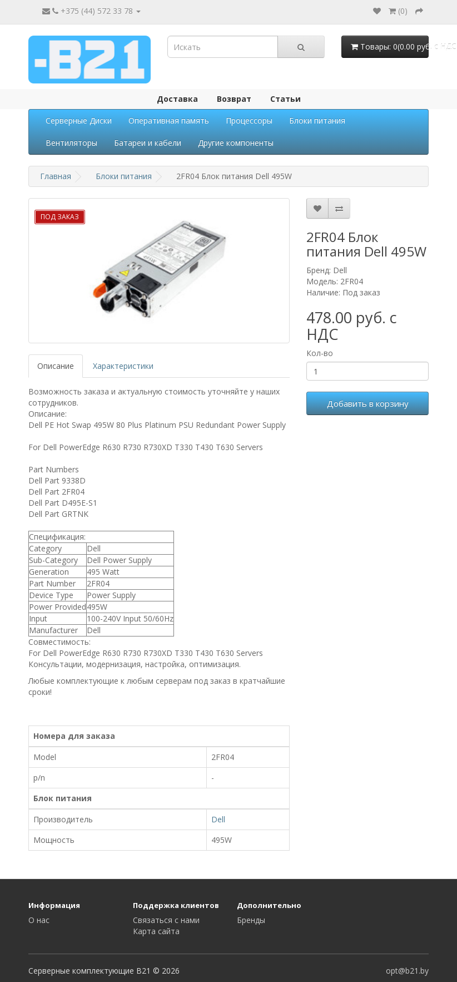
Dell (218, 819)
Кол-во (319, 353)
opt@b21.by (407, 970)
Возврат (234, 98)
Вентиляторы (71, 142)
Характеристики (123, 366)
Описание (55, 366)
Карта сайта (156, 931)
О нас (38, 920)
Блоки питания (317, 120)
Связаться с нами (166, 920)
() (398, 11)
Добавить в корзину (368, 403)
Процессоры (249, 120)
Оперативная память (168, 120)
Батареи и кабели (147, 142)
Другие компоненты (236, 142)
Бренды (251, 920)
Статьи (285, 98)
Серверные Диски (79, 120)
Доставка (177, 98)
